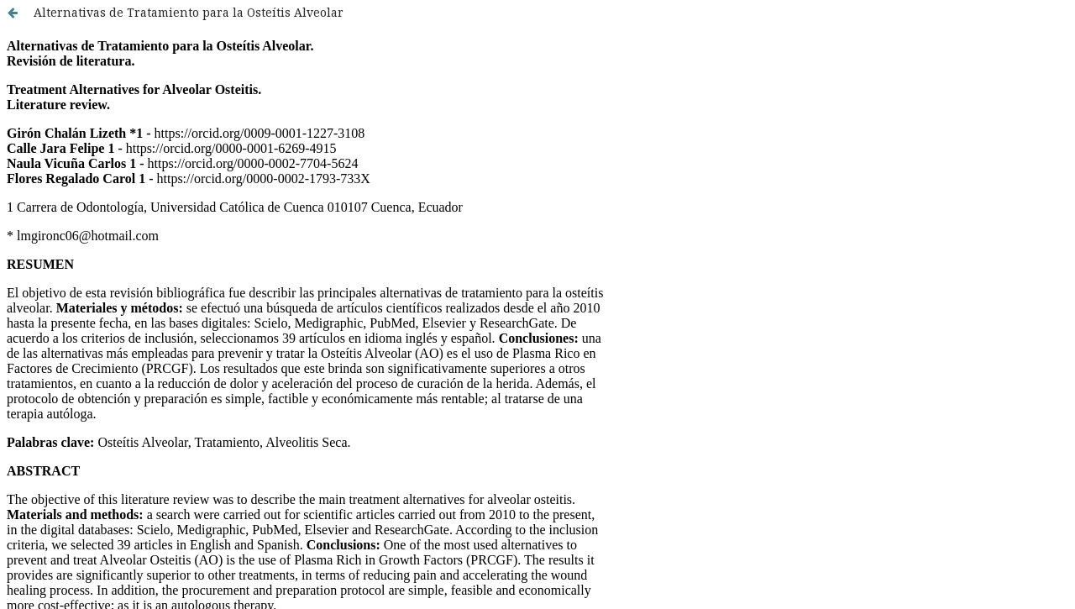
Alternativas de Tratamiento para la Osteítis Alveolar (188, 12)
